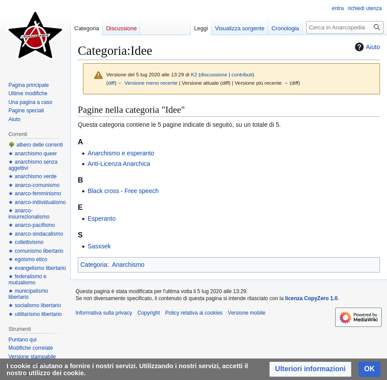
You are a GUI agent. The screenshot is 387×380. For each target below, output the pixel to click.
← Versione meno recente (147, 83)
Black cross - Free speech (123, 190)
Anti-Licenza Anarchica (118, 163)
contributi (242, 74)
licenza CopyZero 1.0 (311, 298)
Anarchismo (128, 264)
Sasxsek (99, 246)
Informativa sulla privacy (104, 313)
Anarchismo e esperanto (120, 153)
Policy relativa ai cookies (194, 313)
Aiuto (366, 47)
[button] (310, 369)
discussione (213, 74)
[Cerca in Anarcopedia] (344, 27)
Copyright (148, 313)
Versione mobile (246, 313)
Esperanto (101, 218)
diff (111, 83)
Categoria (93, 264)
